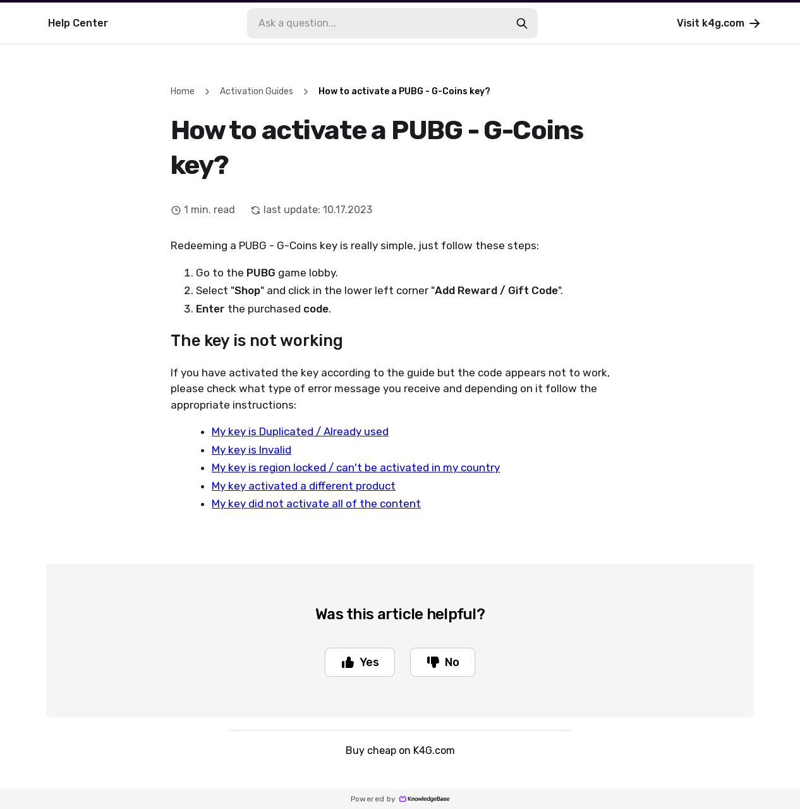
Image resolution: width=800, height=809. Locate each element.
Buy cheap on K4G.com (400, 750)
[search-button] (522, 23)
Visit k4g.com (719, 23)
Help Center (78, 23)
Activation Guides (256, 91)
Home (183, 91)
